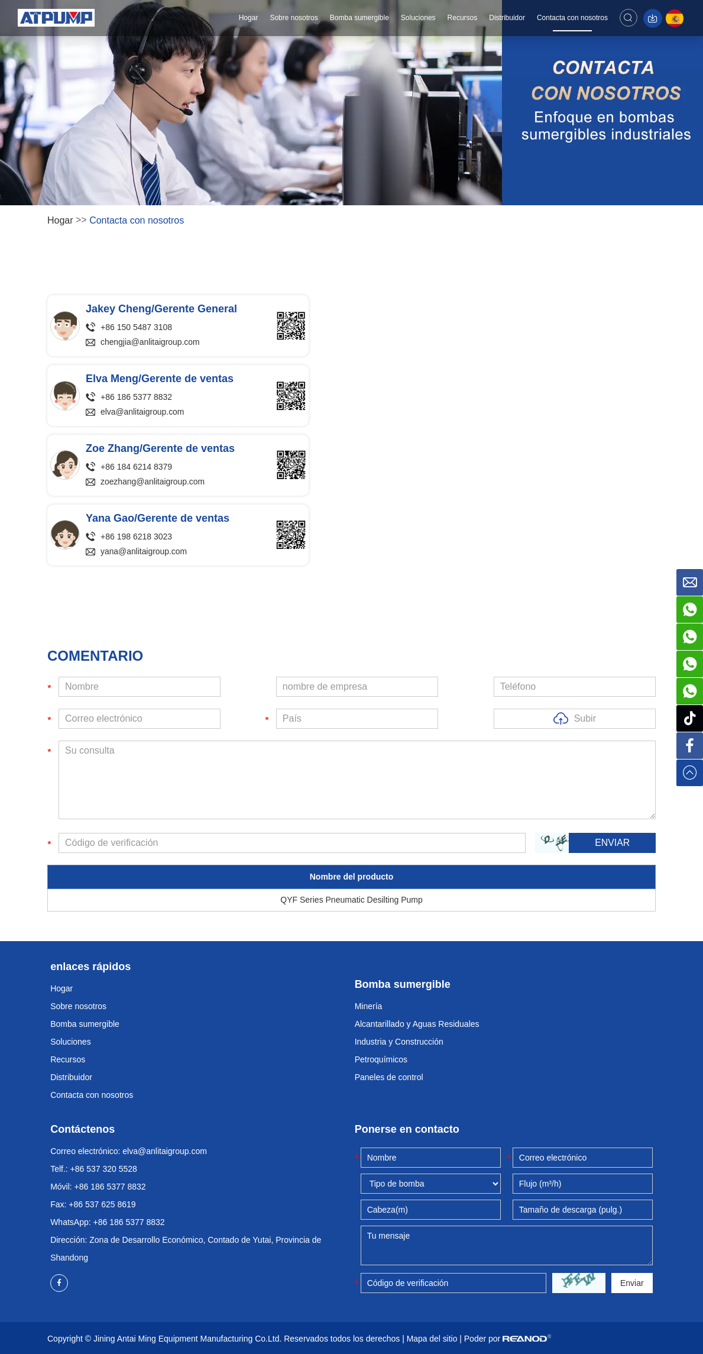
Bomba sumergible (360, 18)
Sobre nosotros (295, 18)
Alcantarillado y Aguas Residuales (417, 1024)
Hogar (250, 18)
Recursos (464, 18)
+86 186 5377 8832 (129, 1222)
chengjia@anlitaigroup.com (150, 342)
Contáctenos (82, 1129)
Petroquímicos (381, 1059)
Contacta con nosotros (573, 18)
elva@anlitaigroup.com (143, 412)
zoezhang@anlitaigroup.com (153, 482)
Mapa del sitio (432, 1338)
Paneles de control (389, 1077)
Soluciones (419, 18)
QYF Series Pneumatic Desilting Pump (351, 899)
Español (676, 18)
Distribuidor (509, 18)
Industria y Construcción (399, 1041)
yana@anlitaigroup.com (144, 552)
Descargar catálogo (654, 18)
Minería (369, 1006)
